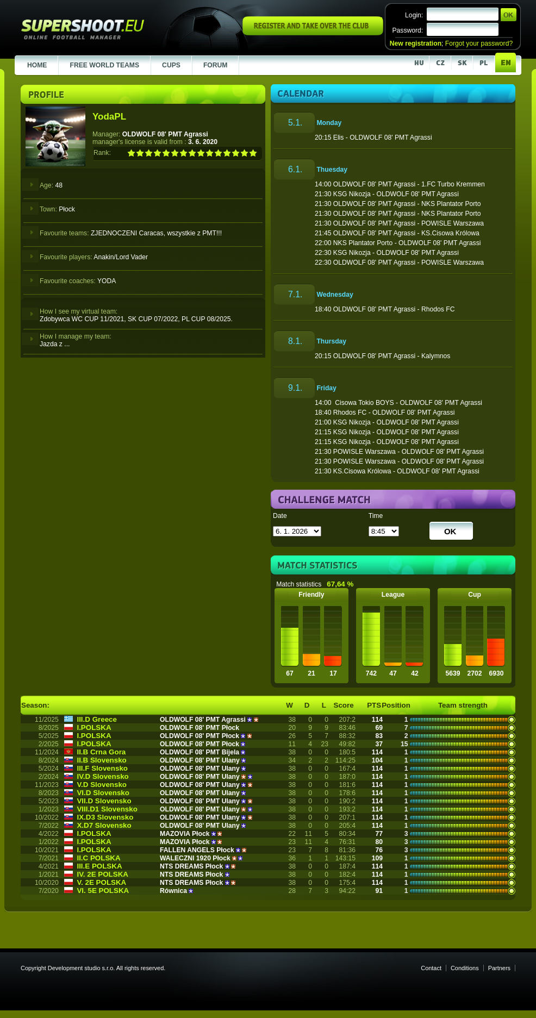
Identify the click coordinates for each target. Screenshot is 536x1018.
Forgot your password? (479, 43)
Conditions (465, 968)
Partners (499, 968)
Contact (431, 968)
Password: (407, 30)
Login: (414, 15)
